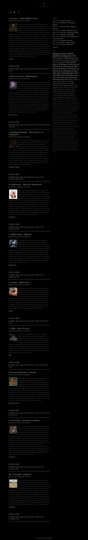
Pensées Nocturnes (64, 116)
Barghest (68, 143)
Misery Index (63, 91)
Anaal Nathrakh (63, 85)
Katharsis (64, 128)
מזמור (73, 99)
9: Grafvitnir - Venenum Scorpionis (24, 420)
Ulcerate (74, 87)
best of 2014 (62, 71)
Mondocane (64, 122)
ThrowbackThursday (60, 77)
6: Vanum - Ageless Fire (19, 282)
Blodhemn (66, 142)
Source (17, 69)
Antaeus (69, 147)
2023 (59, 73)
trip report (61, 101)
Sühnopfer (74, 110)
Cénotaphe (12, 507)
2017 (76, 58)
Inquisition (56, 130)
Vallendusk (67, 109)
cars (70, 87)
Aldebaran (61, 149)
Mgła (10, 355)
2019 (73, 58)
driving (66, 87)
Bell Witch (62, 143)
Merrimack (71, 91)
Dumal (66, 136)
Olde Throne (62, 118)
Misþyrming (12, 265)
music (60, 53)
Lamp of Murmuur (73, 126)
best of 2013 (70, 60)
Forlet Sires (60, 134)
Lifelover (60, 126)
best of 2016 (68, 69)
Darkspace (73, 138)
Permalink (12, 69)
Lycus (71, 124)
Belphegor (56, 143)
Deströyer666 (62, 138)
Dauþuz (71, 93)
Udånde (73, 109)
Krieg (59, 128)
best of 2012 (72, 71)
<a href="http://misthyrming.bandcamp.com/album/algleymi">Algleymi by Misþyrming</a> (29, 269)
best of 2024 (58, 64)
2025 (71, 75)
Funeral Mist (70, 83)
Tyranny (55, 110)
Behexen (61, 97)
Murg (69, 120)
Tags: (21, 69)
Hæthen (67, 130)
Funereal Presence (14, 403)
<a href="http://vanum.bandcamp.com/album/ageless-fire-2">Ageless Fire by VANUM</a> (29, 315)
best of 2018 (56, 60)
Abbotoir (74, 149)
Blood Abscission (65, 95)
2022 (64, 62)
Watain (77, 107)
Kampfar (70, 128)
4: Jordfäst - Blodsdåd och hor (68, 30)
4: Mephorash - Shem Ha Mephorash (25, 184)
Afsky (60, 99)
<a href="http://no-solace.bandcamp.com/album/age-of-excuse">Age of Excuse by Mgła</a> (29, 359)
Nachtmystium (57, 120)
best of (66, 53)
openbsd (61, 87)
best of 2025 (71, 62)
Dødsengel (56, 136)
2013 (71, 53)
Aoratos (11, 59)
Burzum (60, 142)
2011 (70, 56)
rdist (75, 101)
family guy (76, 105)
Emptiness (74, 134)
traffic (76, 85)
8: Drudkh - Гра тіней (66, 40)
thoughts (55, 87)
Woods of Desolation (68, 107)
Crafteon (55, 140)
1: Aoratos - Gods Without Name (23, 18)
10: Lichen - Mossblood (66, 44)
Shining (59, 81)
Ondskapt (55, 118)
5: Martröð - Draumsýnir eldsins (69, 32)
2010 (58, 58)
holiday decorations (64, 105)
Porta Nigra (65, 89)
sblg (72, 101)
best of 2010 (59, 62)
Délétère (61, 136)
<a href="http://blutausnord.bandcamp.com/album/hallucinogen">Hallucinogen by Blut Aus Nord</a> (29, 118)
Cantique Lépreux (63, 140)
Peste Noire (66, 81)
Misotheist (56, 91)
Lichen (65, 126)
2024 (55, 73)
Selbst (54, 89)
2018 (70, 58)
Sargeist (59, 89)
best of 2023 (68, 64)
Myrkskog (65, 120)
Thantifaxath (62, 110)
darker (60, 107)
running (63, 56)
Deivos (68, 138)
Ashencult (67, 97)
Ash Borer (65, 145)
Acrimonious (68, 149)
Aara (67, 79)
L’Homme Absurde (63, 124)
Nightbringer (72, 77)
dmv (56, 107)
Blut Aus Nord (13, 115)
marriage (55, 105)
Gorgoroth (62, 132)
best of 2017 (63, 60)
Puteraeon (56, 116)
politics (55, 103)
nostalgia (73, 103)
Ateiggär (59, 145)
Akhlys (71, 85)
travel (66, 101)
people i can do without (64, 103)
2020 (63, 73)
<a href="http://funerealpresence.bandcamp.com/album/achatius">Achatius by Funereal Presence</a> (29, 407)
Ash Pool (73, 97)
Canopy (71, 140)
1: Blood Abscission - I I (66, 20)
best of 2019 (58, 69)
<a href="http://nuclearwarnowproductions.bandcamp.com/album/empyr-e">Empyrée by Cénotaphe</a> (29, 510)
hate (71, 105)
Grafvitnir (12, 457)
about (71, 79)
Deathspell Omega (14, 167)
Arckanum (74, 145)
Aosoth (55, 147)
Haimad (72, 130)
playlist (56, 56)
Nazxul (72, 89)
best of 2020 (72, 66)
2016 (68, 73)
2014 (76, 73)
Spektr (55, 81)
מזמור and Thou (66, 99)
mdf (78, 103)
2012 (55, 75)
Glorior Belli (69, 132)
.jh (44, 4)
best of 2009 (64, 58)
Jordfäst (63, 83)
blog (55, 53)
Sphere (55, 112)
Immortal (62, 130)
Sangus (75, 114)
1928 (54, 151)
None (76, 118)
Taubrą (68, 110)
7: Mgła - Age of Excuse (19, 328)
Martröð (55, 124)
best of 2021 (62, 66)
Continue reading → (15, 66)
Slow (58, 112)
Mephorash (12, 217)
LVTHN (55, 128)
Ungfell (75, 79)
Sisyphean (63, 112)
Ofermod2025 (71, 118)
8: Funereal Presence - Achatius (22, 372)
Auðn (72, 143)
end (54, 107)
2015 (72, 73)
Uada (77, 109)
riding (75, 75)
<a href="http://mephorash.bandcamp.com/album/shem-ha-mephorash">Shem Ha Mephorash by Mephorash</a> (29, 221)
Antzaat (64, 147)
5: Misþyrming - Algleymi (20, 234)
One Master (73, 116)
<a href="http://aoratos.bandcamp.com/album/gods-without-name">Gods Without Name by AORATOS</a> (29, 62)
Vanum (11, 311)
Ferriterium (67, 134)
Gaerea (55, 93)
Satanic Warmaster (66, 114)
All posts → (56, 47)
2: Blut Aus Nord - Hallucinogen (23, 76)
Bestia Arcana (74, 142)
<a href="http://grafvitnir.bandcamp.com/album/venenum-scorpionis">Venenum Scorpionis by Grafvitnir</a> (29, 461)
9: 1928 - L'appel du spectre (67, 42)
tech (70, 101)
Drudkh (55, 85)
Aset (69, 145)
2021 (54, 58)
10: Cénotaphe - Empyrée (20, 474)
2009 (74, 56)
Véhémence (56, 109)
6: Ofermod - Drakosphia (66, 34)
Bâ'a (56, 142)
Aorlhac (55, 99)
